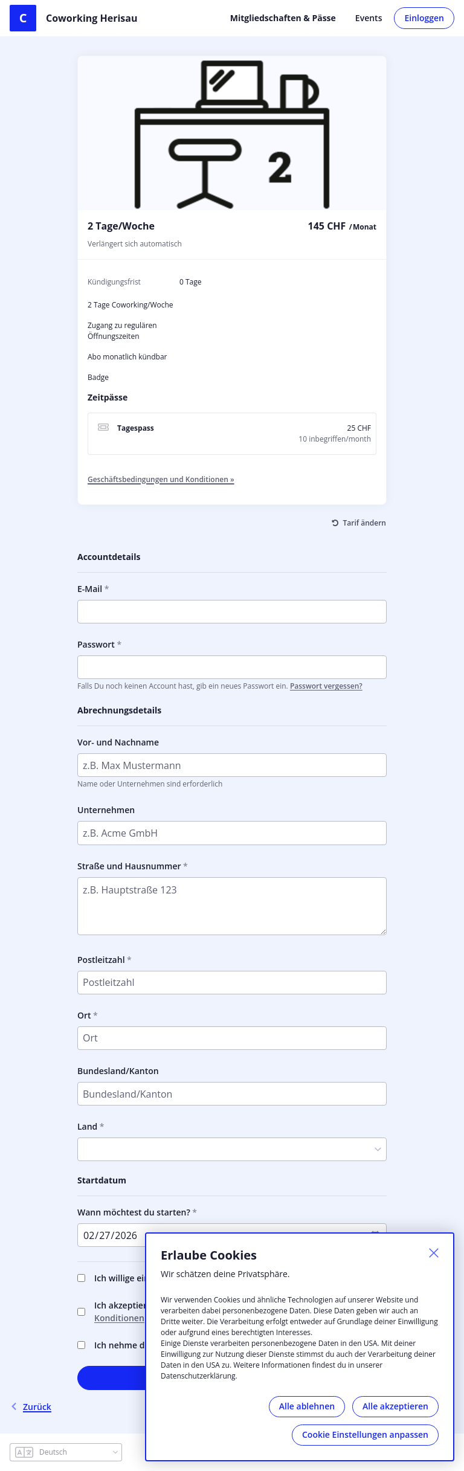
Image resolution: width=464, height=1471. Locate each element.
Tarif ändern (365, 523)
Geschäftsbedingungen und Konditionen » (161, 479)
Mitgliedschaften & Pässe (283, 18)
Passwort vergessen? (326, 686)
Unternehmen (106, 810)
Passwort (96, 644)
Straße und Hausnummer (129, 866)
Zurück (30, 1406)
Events (368, 18)
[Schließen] (433, 1253)
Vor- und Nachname (118, 742)
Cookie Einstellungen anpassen (365, 1434)
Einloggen (424, 18)
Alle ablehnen (307, 1406)
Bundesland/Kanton (118, 1071)
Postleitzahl (101, 959)
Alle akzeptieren (395, 1406)
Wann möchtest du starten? (133, 1212)
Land (87, 1126)
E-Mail (89, 588)
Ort (84, 1015)
